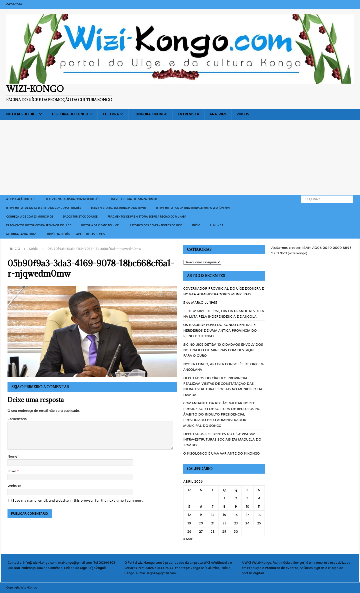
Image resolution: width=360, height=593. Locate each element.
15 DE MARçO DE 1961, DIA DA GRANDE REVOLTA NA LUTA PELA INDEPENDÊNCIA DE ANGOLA (223, 313)
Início (196, 225)
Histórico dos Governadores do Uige (155, 225)
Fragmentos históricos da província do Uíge (38, 225)
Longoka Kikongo (151, 114)
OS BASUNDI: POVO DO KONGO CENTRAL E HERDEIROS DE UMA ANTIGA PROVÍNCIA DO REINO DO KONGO (220, 330)
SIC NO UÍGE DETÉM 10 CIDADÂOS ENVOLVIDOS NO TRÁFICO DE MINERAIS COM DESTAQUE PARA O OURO (223, 350)
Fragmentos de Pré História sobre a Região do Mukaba (147, 216)
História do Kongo (70, 114)
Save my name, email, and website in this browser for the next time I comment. (78, 500)
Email (12, 471)
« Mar (187, 538)
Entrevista (188, 114)
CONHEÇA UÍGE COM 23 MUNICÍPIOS (29, 216)
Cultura (111, 114)
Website (14, 485)
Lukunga (216, 225)
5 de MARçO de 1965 (200, 302)
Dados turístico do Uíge (80, 216)
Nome (12, 456)
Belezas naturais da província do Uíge (73, 199)
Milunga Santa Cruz (21, 234)
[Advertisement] (180, 157)
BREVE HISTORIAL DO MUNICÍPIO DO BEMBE (118, 208)
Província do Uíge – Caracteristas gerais (75, 234)
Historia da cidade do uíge (100, 225)
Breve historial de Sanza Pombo (134, 199)
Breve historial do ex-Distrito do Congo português (43, 208)
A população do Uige (21, 199)
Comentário (17, 419)
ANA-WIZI (218, 114)
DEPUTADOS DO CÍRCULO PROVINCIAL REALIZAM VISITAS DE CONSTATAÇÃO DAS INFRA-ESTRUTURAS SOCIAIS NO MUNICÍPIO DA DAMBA (222, 386)
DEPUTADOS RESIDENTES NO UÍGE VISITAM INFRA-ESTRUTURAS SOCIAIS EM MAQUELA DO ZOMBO (222, 439)
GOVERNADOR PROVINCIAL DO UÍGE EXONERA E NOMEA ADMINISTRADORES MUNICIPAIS (223, 291)
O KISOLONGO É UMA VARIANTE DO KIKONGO (221, 453)
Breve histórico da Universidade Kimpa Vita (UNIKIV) (193, 208)
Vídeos (242, 114)
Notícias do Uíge (22, 114)
